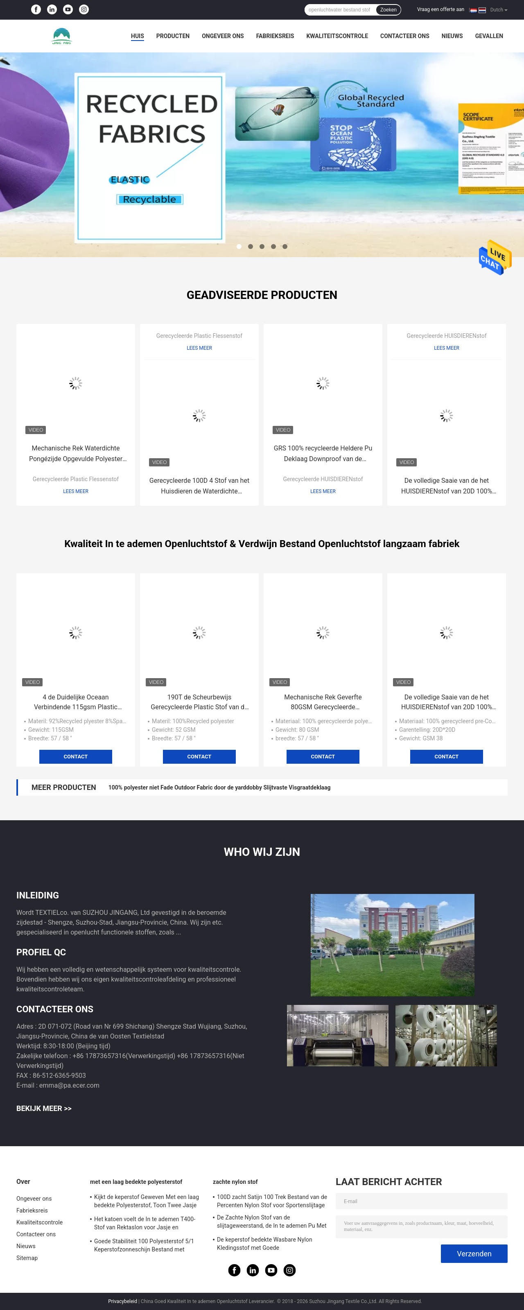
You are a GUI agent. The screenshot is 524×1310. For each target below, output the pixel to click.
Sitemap (27, 1258)
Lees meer (75, 491)
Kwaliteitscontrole (337, 36)
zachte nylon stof (235, 1182)
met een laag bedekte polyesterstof (136, 1182)
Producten (173, 36)
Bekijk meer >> (44, 1108)
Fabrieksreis (275, 36)
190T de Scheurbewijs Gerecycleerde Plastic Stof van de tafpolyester (199, 702)
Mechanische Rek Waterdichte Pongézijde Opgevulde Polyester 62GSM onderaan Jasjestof (75, 454)
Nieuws (452, 36)
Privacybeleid (122, 1301)
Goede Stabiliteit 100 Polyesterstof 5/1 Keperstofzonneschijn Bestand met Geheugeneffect (144, 1246)
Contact (76, 756)
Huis (137, 36)
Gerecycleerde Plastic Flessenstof (76, 479)
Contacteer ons (404, 36)
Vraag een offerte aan (440, 9)
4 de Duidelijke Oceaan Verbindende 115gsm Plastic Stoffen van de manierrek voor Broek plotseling (75, 702)
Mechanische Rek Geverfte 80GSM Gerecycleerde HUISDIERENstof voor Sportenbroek (323, 702)
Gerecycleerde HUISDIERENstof (323, 479)
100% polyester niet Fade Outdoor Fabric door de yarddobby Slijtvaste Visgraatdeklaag (219, 787)
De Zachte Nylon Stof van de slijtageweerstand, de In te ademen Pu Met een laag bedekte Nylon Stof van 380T (272, 1222)
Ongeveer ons (223, 36)
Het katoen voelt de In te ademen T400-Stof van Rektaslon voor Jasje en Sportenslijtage (144, 1224)
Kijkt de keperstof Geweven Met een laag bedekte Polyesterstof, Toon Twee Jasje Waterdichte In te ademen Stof (146, 1202)
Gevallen (489, 36)
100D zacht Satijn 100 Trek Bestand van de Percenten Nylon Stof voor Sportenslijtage (272, 1201)
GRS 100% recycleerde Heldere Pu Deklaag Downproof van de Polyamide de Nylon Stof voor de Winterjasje (323, 454)
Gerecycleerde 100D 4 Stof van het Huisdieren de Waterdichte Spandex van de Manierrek (199, 487)
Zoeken (388, 10)
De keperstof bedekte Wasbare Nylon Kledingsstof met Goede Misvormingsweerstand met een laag (264, 1244)
